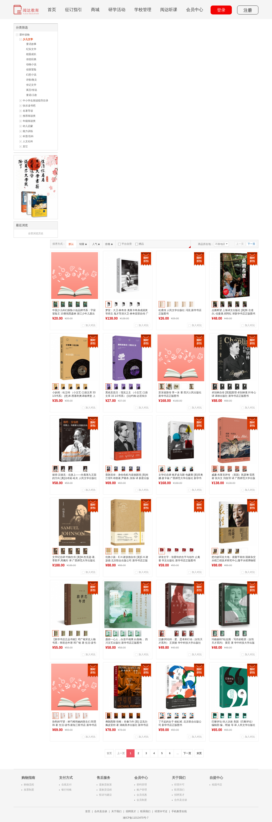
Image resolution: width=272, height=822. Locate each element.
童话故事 (31, 44)
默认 (71, 244)
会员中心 (194, 9)
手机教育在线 (179, 811)
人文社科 (28, 141)
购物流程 (29, 784)
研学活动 (116, 9)
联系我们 (179, 789)
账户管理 (142, 789)
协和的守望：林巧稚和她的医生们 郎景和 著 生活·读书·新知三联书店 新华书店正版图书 (74, 725)
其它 (25, 146)
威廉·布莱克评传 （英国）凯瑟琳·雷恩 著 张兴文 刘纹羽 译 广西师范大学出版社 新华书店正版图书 (233, 478)
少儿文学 (28, 39)
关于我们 (116, 811)
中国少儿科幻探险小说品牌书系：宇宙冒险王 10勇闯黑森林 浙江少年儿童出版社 (74, 314)
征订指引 (73, 9)
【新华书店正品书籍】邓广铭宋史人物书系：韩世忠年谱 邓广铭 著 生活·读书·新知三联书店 (74, 643)
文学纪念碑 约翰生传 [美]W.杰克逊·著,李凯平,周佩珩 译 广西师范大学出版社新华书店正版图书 (73, 560)
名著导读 (28, 110)
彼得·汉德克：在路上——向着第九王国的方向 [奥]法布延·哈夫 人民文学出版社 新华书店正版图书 (74, 478)
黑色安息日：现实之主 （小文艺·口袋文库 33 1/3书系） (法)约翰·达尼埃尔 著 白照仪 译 (126, 396)
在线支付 (66, 784)
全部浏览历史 (35, 233)
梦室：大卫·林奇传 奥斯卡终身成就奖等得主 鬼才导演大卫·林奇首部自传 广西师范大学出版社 (126, 314)
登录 (221, 10)
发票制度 (29, 789)
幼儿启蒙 (28, 126)
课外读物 (24, 34)
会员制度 (142, 799)
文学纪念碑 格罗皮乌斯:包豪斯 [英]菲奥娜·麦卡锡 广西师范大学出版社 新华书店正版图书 (181, 478)
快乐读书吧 (29, 105)
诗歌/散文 (31, 79)
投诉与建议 (105, 794)
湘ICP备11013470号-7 (136, 817)
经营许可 (179, 784)
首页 (52, 9)
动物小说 (31, 64)
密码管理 (142, 784)
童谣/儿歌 (31, 95)
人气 (96, 244)
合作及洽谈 (180, 799)
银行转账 (66, 789)
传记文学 (31, 84)
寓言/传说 (31, 89)
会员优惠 (142, 794)
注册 (248, 10)
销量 (83, 244)
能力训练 (28, 131)
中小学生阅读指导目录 (35, 100)
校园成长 (31, 54)
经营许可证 (161, 811)
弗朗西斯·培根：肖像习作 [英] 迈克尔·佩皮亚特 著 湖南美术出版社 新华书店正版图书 (126, 725)
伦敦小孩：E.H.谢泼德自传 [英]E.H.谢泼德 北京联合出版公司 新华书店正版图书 (126, 560)
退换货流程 (105, 789)
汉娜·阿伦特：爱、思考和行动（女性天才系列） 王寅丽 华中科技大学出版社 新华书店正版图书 (181, 643)
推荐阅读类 (29, 115)
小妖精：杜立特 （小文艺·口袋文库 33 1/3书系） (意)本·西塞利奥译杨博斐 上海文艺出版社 (73, 396)
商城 (95, 9)
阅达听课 (168, 9)
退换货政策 (105, 784)
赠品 (139, 243)
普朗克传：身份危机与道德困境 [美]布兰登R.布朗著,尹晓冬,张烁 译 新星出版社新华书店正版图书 (127, 478)
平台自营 (125, 243)
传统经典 (31, 59)
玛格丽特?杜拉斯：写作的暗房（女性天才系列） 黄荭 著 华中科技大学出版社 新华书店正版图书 (233, 643)
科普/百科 (28, 136)
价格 (109, 244)
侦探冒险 (31, 69)
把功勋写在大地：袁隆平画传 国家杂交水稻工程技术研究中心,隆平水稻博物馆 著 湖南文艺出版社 (234, 560)
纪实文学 (31, 49)
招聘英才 (179, 794)
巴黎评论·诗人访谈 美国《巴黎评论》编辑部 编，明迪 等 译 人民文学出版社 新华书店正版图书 (233, 725)
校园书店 (217, 784)
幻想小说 (31, 74)
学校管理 (142, 9)
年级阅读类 (29, 120)
